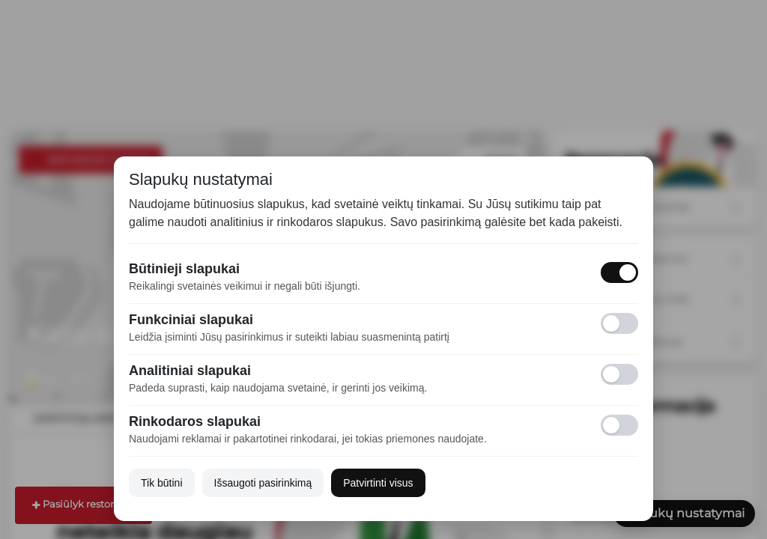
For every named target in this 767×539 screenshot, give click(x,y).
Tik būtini (162, 483)
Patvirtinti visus (378, 483)
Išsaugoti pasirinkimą (263, 483)
